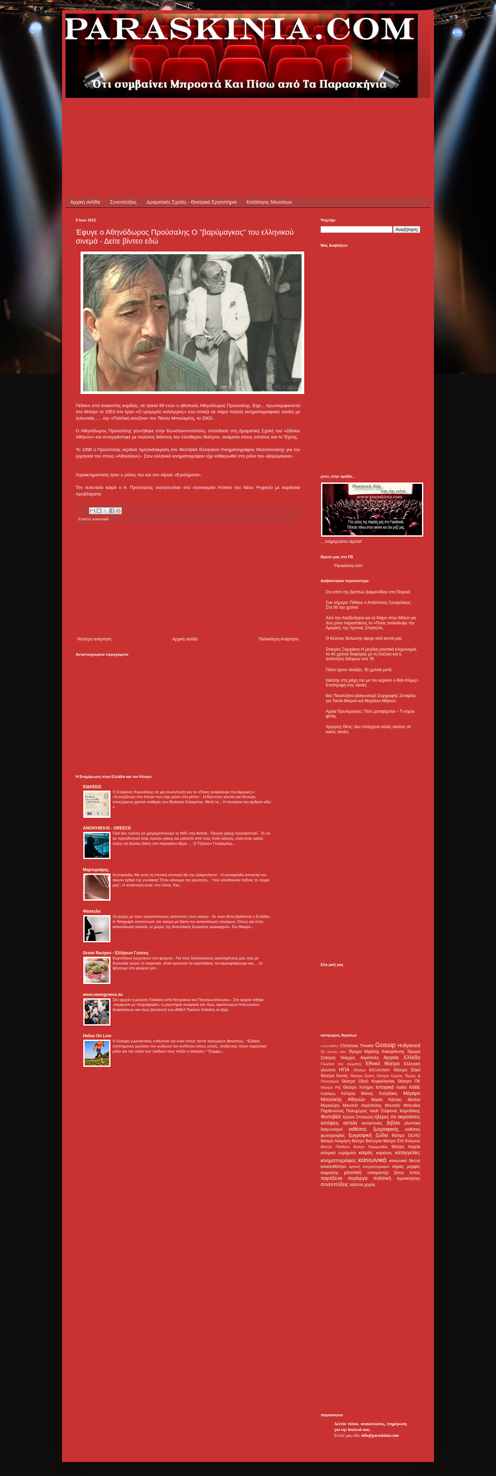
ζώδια (382, 1135)
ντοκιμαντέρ (378, 1172)
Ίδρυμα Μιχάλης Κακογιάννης (377, 1051)
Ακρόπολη (369, 1057)
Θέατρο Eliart (407, 1070)
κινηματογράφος (338, 1160)
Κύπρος (348, 1093)
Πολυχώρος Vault (362, 1111)
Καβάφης (328, 1093)
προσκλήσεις (408, 1178)
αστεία (350, 1123)
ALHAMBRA (330, 1046)
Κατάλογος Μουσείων (269, 202)
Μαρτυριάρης (96, 869)
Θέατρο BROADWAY (371, 1070)
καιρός (366, 1152)
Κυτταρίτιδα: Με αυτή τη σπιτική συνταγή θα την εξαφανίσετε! (165, 875)
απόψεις (330, 1123)
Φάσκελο (92, 911)
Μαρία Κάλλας (386, 1099)
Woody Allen (336, 1052)
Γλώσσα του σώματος (341, 1064)
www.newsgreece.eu (103, 994)
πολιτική (382, 1178)
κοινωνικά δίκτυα (404, 1160)
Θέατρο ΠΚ (409, 1081)
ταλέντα (356, 1184)
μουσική (353, 1172)
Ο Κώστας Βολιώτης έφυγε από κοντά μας (364, 638)
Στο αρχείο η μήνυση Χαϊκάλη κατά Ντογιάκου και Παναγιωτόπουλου (172, 1000)
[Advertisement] (200, 113)
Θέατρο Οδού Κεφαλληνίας (368, 1081)
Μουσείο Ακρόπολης (361, 1105)
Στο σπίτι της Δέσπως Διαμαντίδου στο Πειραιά (368, 592)
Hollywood (409, 1045)
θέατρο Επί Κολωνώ (401, 1141)
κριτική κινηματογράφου (369, 1166)
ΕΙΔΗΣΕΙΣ (92, 786)
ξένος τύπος (407, 1172)
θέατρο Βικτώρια (367, 1141)
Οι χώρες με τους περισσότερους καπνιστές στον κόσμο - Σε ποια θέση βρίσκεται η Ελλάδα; (192, 916)
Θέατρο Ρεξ (331, 1087)
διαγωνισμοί (331, 1129)
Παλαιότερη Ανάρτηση (278, 639)
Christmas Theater (357, 1045)
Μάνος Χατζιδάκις (379, 1093)
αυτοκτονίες (372, 1123)
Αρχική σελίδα (85, 202)
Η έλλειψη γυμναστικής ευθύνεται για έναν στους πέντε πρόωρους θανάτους (178, 1041)
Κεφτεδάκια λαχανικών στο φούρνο (143, 958)
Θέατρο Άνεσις (334, 1075)
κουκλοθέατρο (333, 1166)
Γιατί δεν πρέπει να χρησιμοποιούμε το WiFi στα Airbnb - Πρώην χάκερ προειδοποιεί (185, 833)
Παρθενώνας (332, 1111)
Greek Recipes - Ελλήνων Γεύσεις (116, 953)
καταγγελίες (407, 1152)
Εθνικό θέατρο (383, 1063)
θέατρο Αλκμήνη (335, 1141)
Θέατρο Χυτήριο (358, 1087)
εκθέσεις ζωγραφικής (374, 1129)
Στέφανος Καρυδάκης (400, 1111)
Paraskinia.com (348, 565)
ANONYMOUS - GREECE (107, 828)
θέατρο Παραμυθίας (370, 1147)
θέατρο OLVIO (406, 1135)
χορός (369, 1184)
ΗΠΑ (344, 1069)
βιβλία (393, 1123)
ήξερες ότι (385, 1116)
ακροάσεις (409, 1116)
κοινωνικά (100, 519)
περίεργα (358, 1178)
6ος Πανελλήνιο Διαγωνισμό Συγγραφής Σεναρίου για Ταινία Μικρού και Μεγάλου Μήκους (371, 698)
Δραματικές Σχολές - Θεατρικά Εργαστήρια (192, 202)
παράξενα (331, 1178)
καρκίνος (384, 1153)
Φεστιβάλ (331, 1116)
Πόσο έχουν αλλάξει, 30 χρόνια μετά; (359, 669)
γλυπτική (412, 1123)
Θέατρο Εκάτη (362, 1076)
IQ (322, 1052)
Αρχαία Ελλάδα (401, 1057)
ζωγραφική (360, 1135)
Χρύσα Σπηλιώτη (358, 1117)
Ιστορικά (385, 1087)
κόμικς (398, 1166)
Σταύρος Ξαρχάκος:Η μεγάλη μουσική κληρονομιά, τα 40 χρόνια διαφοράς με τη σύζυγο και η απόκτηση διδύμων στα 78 (371, 654)
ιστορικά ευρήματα (338, 1153)
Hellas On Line (97, 1035)
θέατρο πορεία (406, 1146)
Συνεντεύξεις (123, 202)
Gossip (385, 1044)
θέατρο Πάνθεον (335, 1147)
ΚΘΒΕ (414, 1087)
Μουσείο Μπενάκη (402, 1105)
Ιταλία (401, 1087)
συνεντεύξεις (334, 1184)
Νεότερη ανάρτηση (94, 639)
